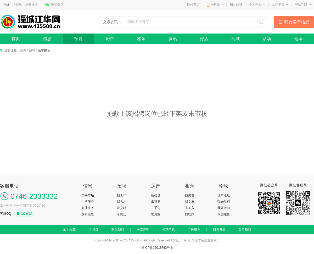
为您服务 (223, 214)
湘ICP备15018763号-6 (157, 248)
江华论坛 (223, 195)
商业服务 (87, 208)
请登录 (17, 4)
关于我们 (244, 229)
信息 (47, 38)
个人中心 (255, 4)
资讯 (173, 38)
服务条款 (219, 229)
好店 (204, 38)
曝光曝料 (223, 201)
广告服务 (194, 229)
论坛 (298, 38)
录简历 (121, 214)
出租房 (155, 201)
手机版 (94, 229)
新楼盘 (155, 195)
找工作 (121, 195)
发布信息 (87, 214)
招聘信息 (168, 229)
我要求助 (223, 208)
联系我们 (117, 229)
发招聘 (121, 208)
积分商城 (236, 4)
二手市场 (87, 195)
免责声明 (143, 229)
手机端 (215, 4)
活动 (267, 38)
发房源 (155, 214)
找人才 (121, 201)
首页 (16, 38)
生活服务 (87, 201)
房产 (110, 38)
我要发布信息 (296, 22)
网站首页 (193, 4)
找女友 (189, 201)
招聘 (78, 38)
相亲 (141, 38)
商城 (235, 38)
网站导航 (301, 4)
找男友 (189, 195)
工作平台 (278, 4)
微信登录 (57, 4)
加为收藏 (69, 229)
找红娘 (189, 214)
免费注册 (31, 4)
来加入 (189, 208)
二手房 (155, 208)
